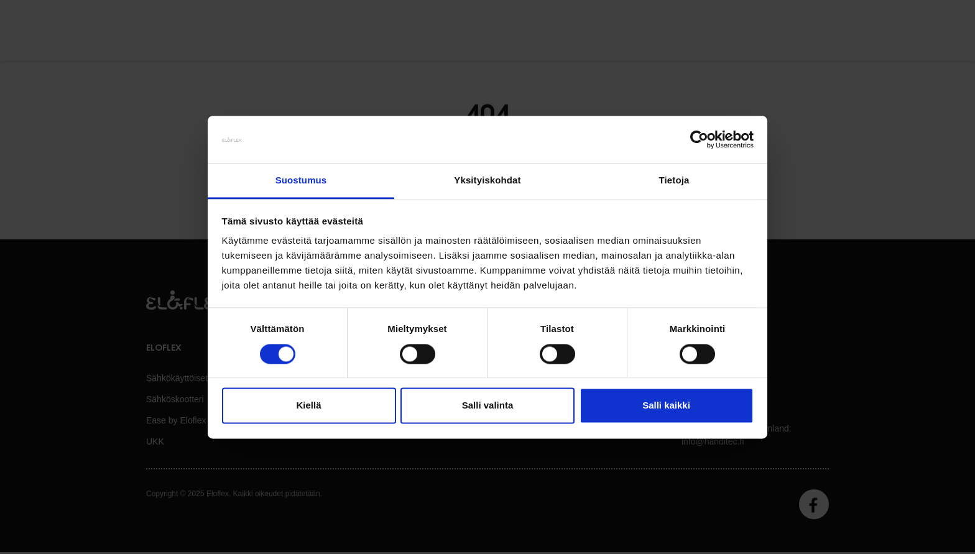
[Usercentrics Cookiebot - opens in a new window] (699, 139)
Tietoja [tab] (674, 180)
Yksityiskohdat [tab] (487, 180)
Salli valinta (488, 405)
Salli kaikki (666, 405)
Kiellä (308, 405)
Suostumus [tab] (301, 180)
